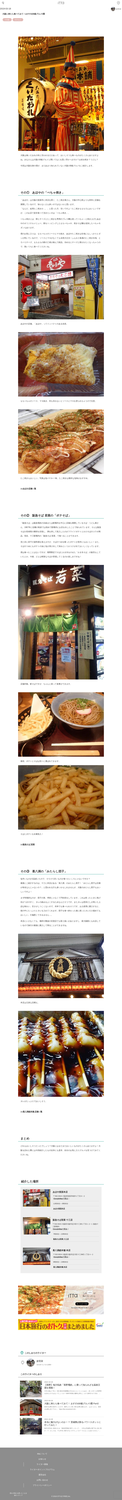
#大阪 (7, 20)
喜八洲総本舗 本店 (60, 1267)
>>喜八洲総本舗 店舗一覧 (31, 1112)
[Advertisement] (61, 1340)
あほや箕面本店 (59, 1209)
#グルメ (18, 20)
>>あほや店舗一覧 (28, 489)
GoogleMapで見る (61, 1199)
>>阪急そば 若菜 (27, 844)
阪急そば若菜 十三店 (61, 1239)
